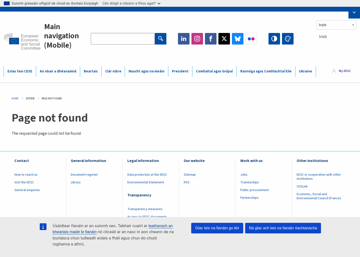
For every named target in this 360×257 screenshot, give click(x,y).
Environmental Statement (145, 182)
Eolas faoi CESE (19, 71)
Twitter (224, 39)
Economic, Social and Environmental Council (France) (319, 196)
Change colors (288, 39)
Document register (84, 174)
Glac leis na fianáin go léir (217, 228)
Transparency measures (145, 209)
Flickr (251, 39)
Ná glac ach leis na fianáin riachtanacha (283, 228)
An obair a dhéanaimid (58, 71)
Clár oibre (113, 71)
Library (76, 182)
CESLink (302, 186)
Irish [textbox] (323, 37)
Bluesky (237, 39)
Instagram (197, 39)
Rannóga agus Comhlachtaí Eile (266, 71)
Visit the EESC (24, 182)
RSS (187, 182)
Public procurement (254, 190)
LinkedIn (184, 39)
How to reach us (26, 174)
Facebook (210, 39)
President (180, 71)
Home (15, 98)
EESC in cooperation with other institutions (319, 176)
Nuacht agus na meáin (146, 71)
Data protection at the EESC (147, 174)
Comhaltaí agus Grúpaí (214, 71)
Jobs (244, 174)
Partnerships (249, 197)
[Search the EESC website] (123, 39)
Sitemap (190, 174)
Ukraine (305, 71)
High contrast (274, 39)
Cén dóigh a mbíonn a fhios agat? (131, 3)
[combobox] (336, 45)
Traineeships (249, 182)
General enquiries (27, 190)
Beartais (91, 71)
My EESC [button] (345, 71)
